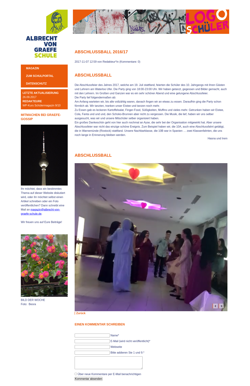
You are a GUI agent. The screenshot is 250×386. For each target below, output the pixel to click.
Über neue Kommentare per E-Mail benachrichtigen (109, 374)
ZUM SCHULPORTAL (40, 75)
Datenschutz (36, 83)
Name (114, 335)
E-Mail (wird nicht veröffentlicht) (130, 341)
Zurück (80, 313)
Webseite (116, 346)
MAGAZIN (32, 68)
